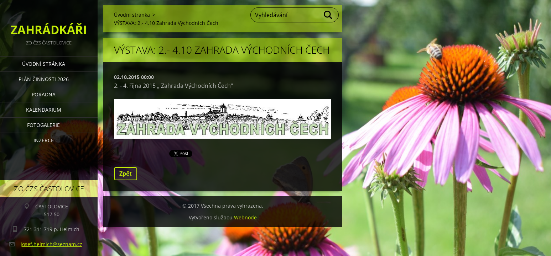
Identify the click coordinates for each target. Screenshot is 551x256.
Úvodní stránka (43, 63)
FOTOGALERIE (43, 125)
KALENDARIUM (43, 109)
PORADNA (44, 94)
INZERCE (43, 140)
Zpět (125, 173)
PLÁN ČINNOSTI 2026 (44, 79)
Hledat (328, 15)
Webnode (245, 217)
